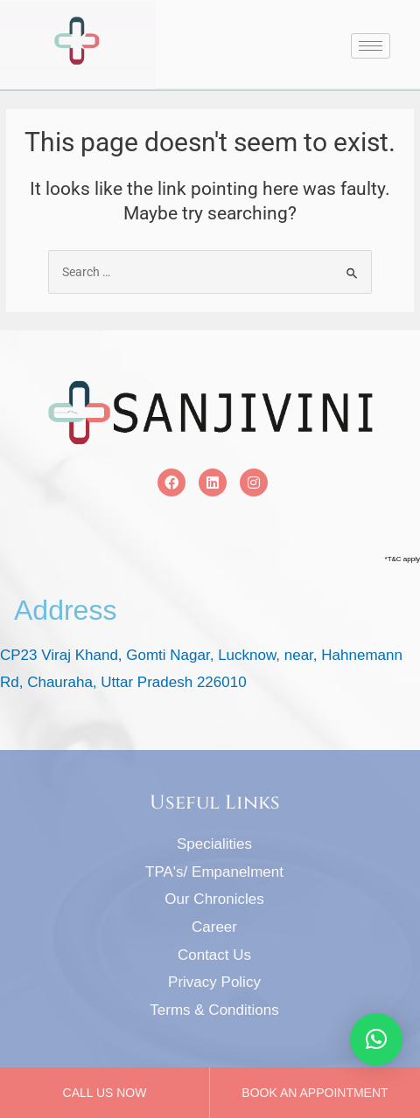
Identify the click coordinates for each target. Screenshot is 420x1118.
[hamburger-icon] (370, 46)
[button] (376, 1039)
